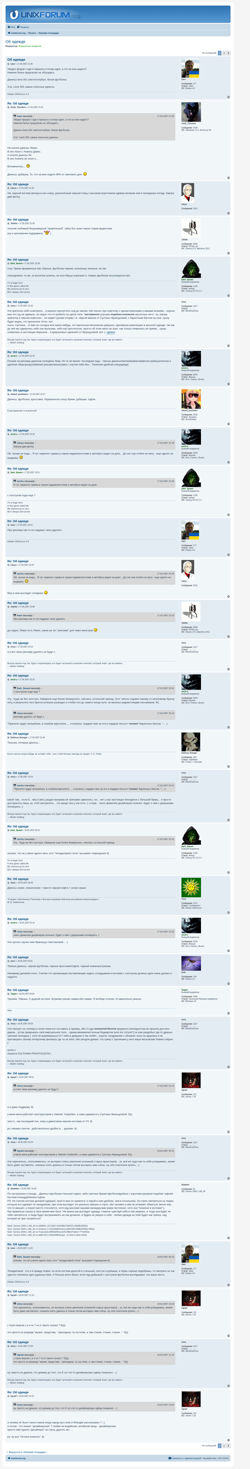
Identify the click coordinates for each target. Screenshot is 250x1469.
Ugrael (20, 1151)
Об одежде (15, 41)
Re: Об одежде (18, 103)
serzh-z (20, 481)
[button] (228, 53)
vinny (20, 713)
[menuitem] (11, 27)
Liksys (20, 443)
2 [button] (224, 53)
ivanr (19, 116)
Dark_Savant (23, 688)
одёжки (110, 332)
